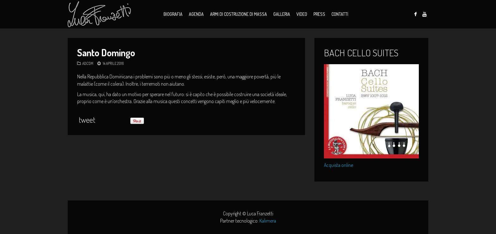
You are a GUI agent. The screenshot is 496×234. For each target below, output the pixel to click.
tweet (87, 120)
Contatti (340, 14)
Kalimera (267, 221)
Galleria (281, 14)
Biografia (173, 14)
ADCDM (87, 63)
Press (319, 14)
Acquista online (338, 165)
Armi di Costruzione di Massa (238, 14)
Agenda (196, 14)
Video (301, 14)
